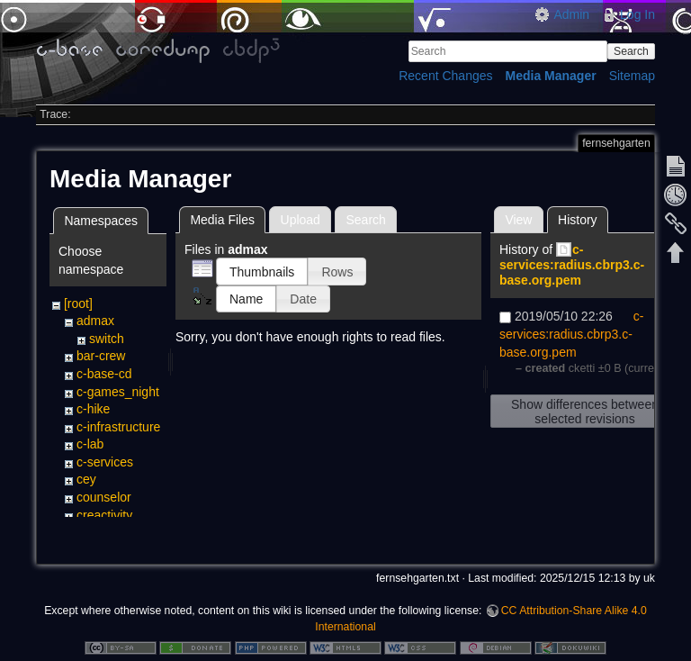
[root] (78, 303)
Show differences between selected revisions (585, 411)
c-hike (93, 409)
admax (95, 320)
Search (631, 51)
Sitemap (632, 75)
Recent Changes (445, 75)
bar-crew (100, 356)
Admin (571, 14)
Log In (637, 14)
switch (106, 338)
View (518, 220)
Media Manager (551, 75)
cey (86, 479)
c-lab (89, 444)
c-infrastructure (118, 427)
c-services (104, 462)
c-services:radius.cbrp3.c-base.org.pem (571, 264)
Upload (300, 220)
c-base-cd (103, 374)
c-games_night (117, 392)
